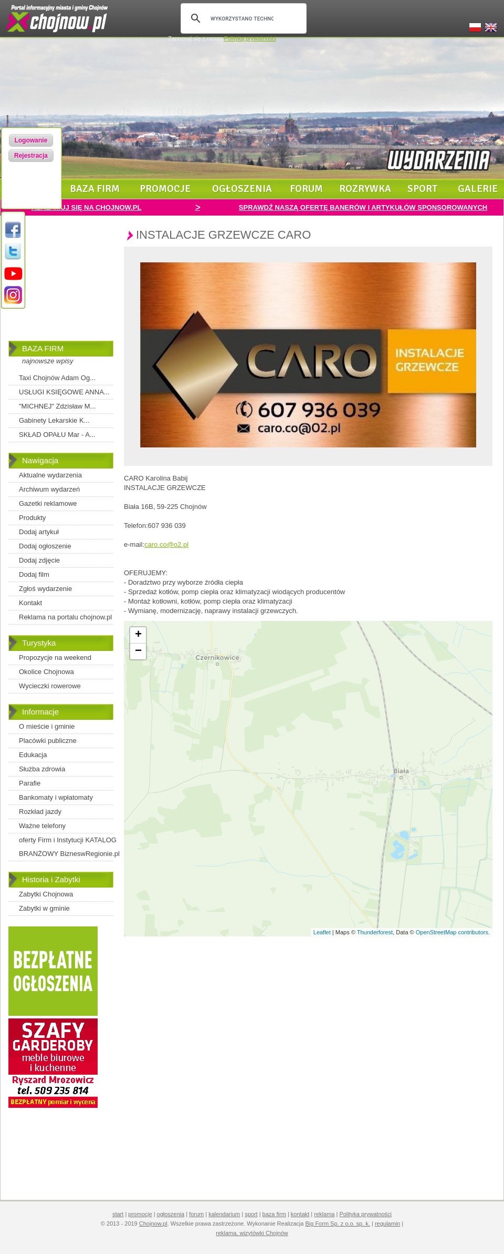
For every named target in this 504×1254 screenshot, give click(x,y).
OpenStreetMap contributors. (453, 932)
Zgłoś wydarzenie (45, 589)
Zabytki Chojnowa (46, 894)
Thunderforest (375, 932)
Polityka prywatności (365, 1214)
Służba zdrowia (42, 769)
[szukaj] (242, 18)
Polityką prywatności (250, 38)
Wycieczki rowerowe (50, 686)
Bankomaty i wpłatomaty (56, 797)
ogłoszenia (242, 188)
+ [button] (138, 635)
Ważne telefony (42, 826)
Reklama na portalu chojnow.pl (65, 617)
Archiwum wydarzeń (49, 489)
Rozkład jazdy (40, 811)
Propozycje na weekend (55, 657)
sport (422, 188)
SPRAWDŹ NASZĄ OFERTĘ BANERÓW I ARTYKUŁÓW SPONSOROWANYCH (363, 207)
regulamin (387, 1223)
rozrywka (365, 188)
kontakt (300, 1214)
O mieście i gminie (47, 726)
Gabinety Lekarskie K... (54, 420)
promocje (165, 188)
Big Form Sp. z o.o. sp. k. (337, 1223)
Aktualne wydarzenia (50, 475)
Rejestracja (31, 155)
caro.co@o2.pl (166, 544)
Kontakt (30, 603)
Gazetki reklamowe (48, 503)
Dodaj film (34, 574)
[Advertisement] (60, 285)
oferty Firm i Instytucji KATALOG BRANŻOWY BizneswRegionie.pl (69, 847)
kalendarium (224, 1214)
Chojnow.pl (153, 1223)
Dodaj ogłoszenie (45, 546)
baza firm (95, 188)
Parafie (29, 783)
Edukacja (33, 755)
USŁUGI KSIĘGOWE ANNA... (64, 392)
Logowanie (31, 140)
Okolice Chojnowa (46, 672)
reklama (324, 1214)
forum (306, 188)
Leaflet (322, 932)
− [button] (138, 651)
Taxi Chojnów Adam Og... (57, 378)
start (117, 1214)
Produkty (32, 518)
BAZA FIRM (43, 348)
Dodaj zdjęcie (39, 560)
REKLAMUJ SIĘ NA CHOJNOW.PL (87, 207)
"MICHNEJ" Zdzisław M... (57, 406)
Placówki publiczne (48, 741)
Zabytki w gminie (44, 908)
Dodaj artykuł (39, 532)
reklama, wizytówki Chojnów (252, 1233)
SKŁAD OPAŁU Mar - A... (57, 435)
